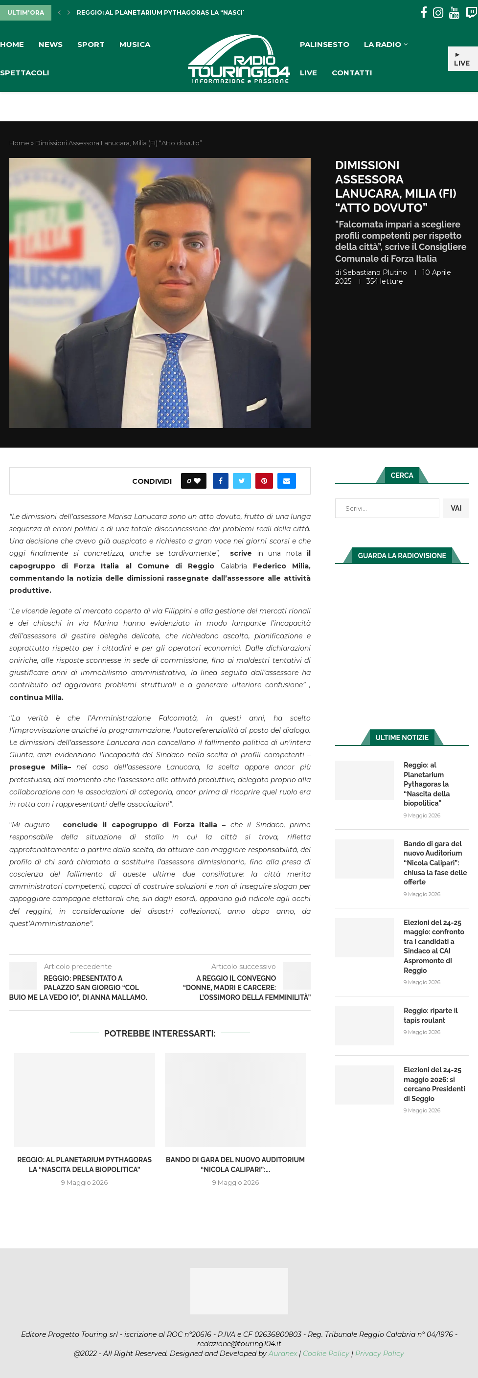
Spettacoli (24, 72)
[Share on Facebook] (220, 481)
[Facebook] (424, 13)
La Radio (382, 44)
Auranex (283, 1353)
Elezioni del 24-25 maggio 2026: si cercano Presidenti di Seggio (434, 1084)
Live (308, 72)
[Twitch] (471, 13)
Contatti (352, 72)
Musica (134, 44)
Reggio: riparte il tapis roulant (430, 1015)
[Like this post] (197, 481)
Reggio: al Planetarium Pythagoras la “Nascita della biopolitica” (199, 12)
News (51, 44)
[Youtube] (454, 13)
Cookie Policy (326, 1353)
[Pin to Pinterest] (264, 481)
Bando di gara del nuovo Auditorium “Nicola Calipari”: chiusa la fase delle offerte (435, 863)
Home (12, 44)
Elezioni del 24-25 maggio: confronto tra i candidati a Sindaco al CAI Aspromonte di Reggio (434, 946)
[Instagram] (438, 13)
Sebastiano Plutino (375, 272)
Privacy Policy (379, 1353)
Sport (91, 44)
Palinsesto (324, 44)
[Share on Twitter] (242, 481)
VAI (456, 508)
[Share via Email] (286, 481)
